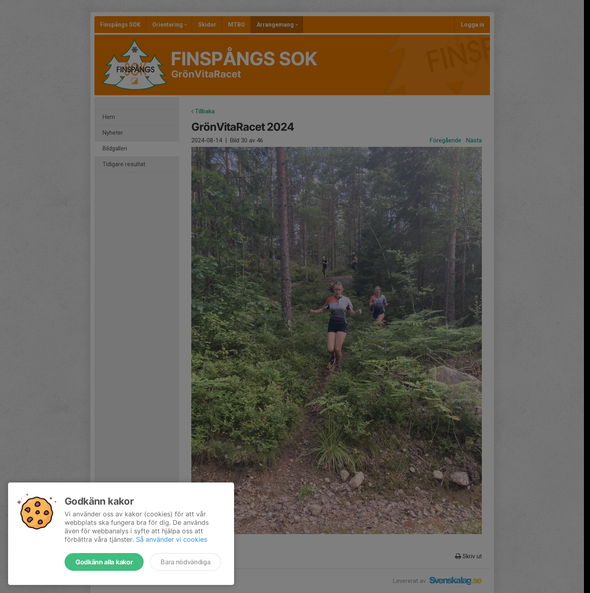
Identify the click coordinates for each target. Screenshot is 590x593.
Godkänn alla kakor (104, 562)
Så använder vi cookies (171, 539)
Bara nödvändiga (185, 562)
